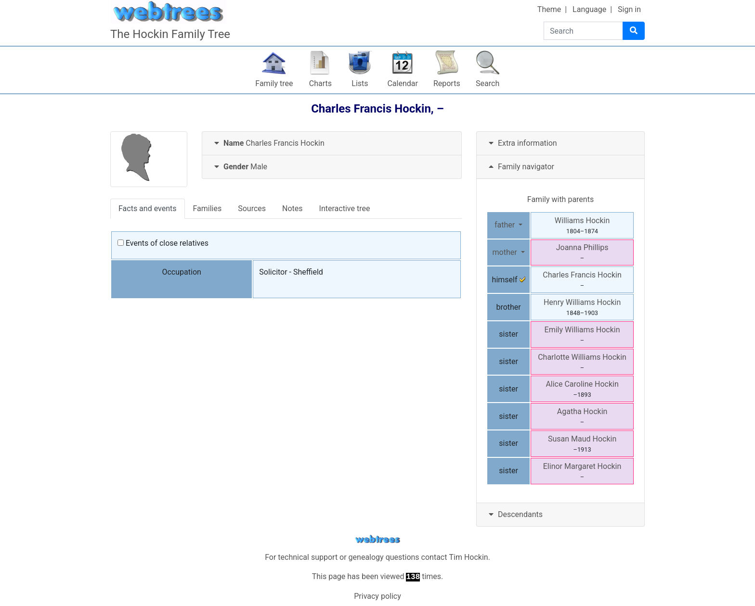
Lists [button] (359, 83)
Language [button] (589, 9)
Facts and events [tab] (147, 208)
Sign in (629, 9)
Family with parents (560, 199)
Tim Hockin (468, 557)
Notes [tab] (292, 208)
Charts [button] (320, 83)
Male (239, 166)
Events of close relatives (162, 243)
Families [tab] (207, 208)
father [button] (506, 224)
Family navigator (520, 166)
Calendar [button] (402, 83)
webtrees (377, 539)
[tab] (331, 143)
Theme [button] (549, 9)
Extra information (521, 143)
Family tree (274, 83)
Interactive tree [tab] (344, 208)
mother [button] (505, 252)
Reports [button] (446, 83)
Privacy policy (377, 596)
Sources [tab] (252, 208)
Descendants (514, 514)
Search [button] (487, 83)
